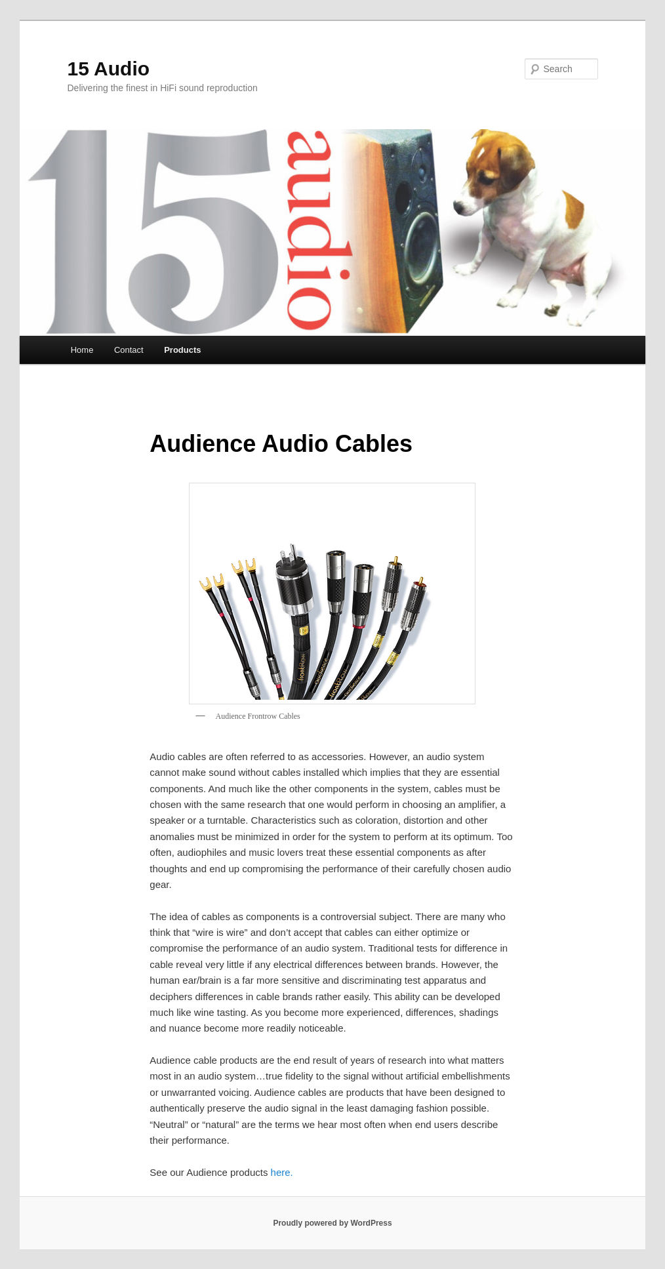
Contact (129, 350)
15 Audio (109, 68)
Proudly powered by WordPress (332, 1223)
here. (282, 1172)
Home (82, 350)
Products (182, 350)
